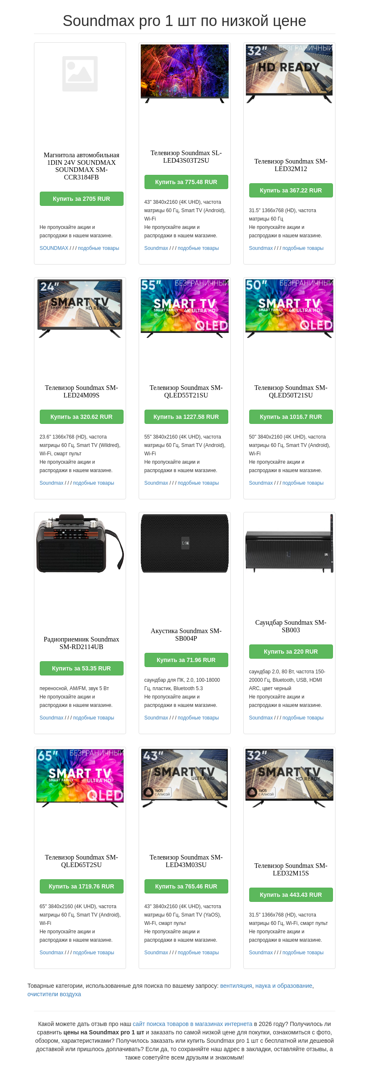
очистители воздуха (54, 994)
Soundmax (156, 248)
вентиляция (236, 985)
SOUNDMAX (54, 248)
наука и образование (283, 985)
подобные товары (98, 248)
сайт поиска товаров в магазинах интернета (193, 1024)
